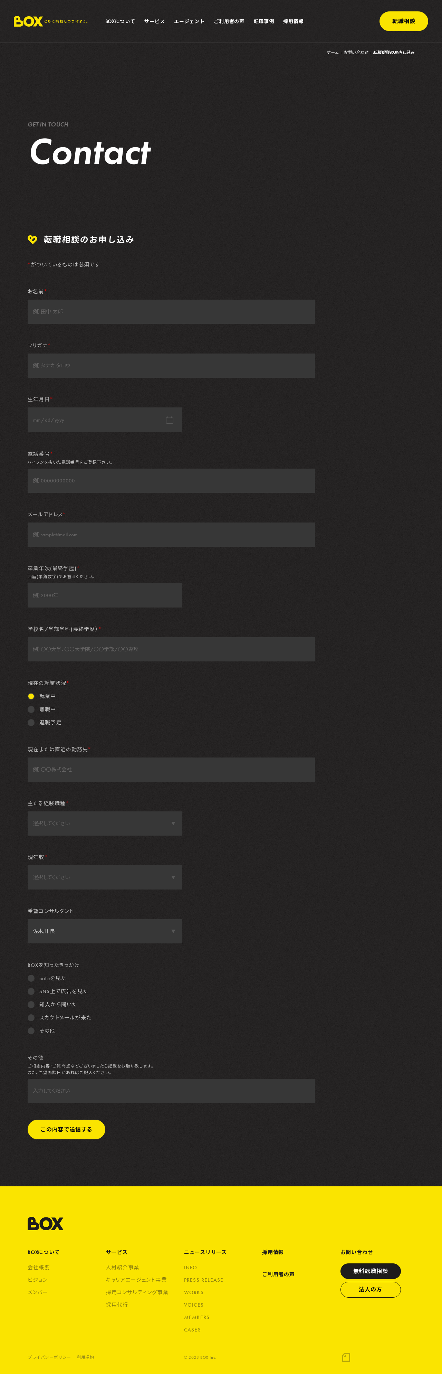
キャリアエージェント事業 (136, 1280)
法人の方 (370, 1289)
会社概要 (39, 1267)
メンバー (38, 1292)
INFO (191, 1267)
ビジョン (38, 1280)
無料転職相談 (370, 1271)
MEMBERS (197, 1317)
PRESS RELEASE (204, 1280)
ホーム (332, 52)
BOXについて (44, 1252)
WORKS (194, 1292)
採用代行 (117, 1304)
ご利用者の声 (229, 21)
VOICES (194, 1304)
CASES (192, 1329)
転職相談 (403, 21)
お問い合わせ (355, 52)
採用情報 (293, 21)
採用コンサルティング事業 (137, 1292)
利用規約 (85, 1358)
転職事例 (264, 21)
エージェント (189, 21)
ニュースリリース (205, 1252)
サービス (116, 1252)
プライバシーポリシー (49, 1358)
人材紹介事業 (122, 1267)
